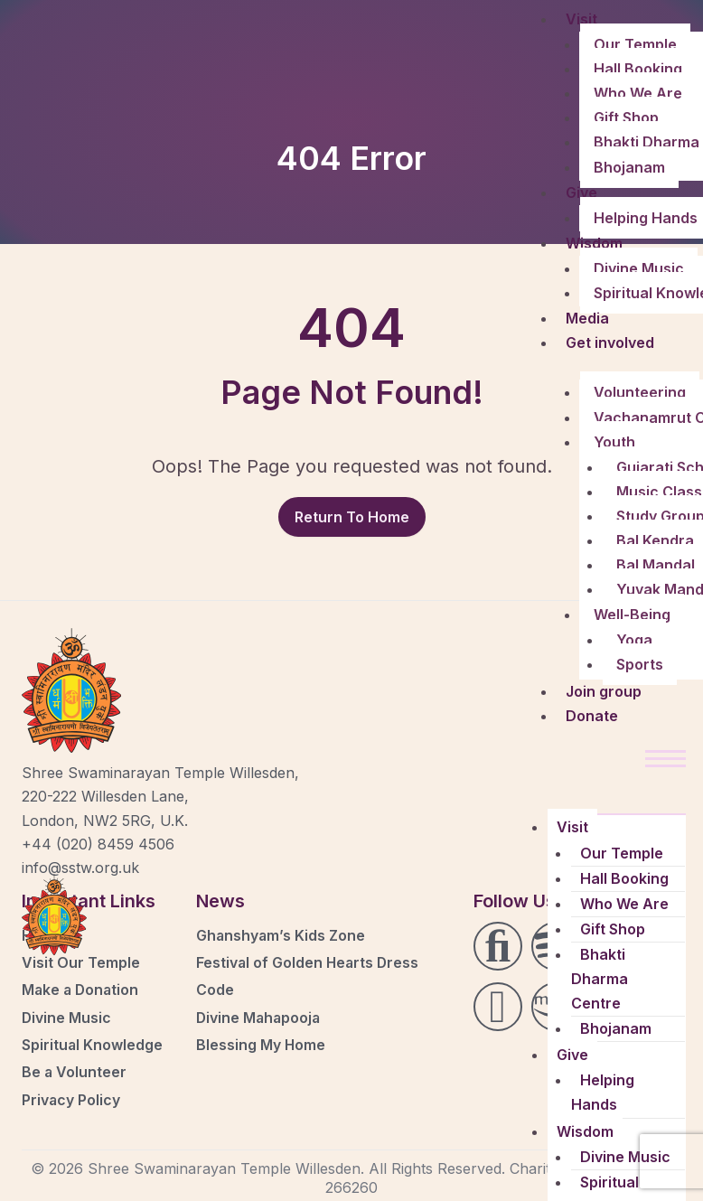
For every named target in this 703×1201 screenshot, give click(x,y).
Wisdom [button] (585, 1131)
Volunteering (640, 392)
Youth (614, 442)
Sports (639, 664)
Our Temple (635, 44)
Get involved (610, 342)
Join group (604, 691)
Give (581, 192)
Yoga (634, 640)
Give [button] (572, 1055)
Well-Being (632, 614)
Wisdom (594, 243)
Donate (592, 716)
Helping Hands (602, 1092)
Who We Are (638, 93)
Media (587, 318)
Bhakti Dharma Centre (599, 978)
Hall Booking (638, 69)
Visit (581, 19)
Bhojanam (629, 167)
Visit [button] (572, 827)
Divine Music (639, 268)
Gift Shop (626, 117)
